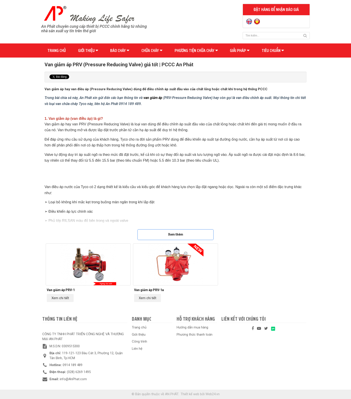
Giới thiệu (88, 50)
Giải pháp (239, 50)
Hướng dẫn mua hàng (192, 327)
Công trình (139, 341)
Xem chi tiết (60, 298)
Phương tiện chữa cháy (196, 50)
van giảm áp (152, 98)
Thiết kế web (190, 394)
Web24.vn (212, 394)
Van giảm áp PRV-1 (61, 290)
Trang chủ (56, 50)
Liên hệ (137, 349)
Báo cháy (119, 50)
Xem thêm (175, 234)
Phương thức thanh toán (194, 334)
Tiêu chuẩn (273, 50)
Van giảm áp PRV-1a (149, 290)
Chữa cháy (151, 50)
